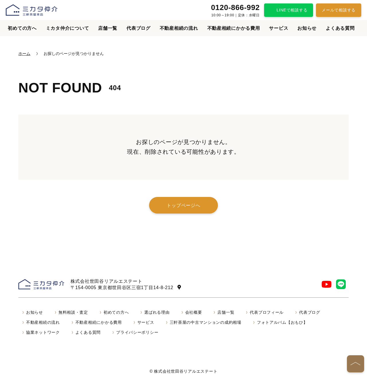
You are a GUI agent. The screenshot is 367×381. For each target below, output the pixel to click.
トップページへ (183, 205)
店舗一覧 (107, 28)
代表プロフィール (267, 312)
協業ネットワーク (43, 332)
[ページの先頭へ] (355, 363)
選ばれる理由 (156, 312)
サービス (278, 28)
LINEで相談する (292, 10)
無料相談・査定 (73, 312)
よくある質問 (340, 28)
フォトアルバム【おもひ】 (282, 322)
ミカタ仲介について (67, 28)
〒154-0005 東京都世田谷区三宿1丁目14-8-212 (122, 287)
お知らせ (307, 28)
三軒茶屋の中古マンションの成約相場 (205, 322)
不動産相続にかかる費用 (233, 28)
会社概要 (193, 312)
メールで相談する (339, 10)
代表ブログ (138, 28)
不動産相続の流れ (179, 28)
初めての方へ (22, 28)
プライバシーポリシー (137, 332)
